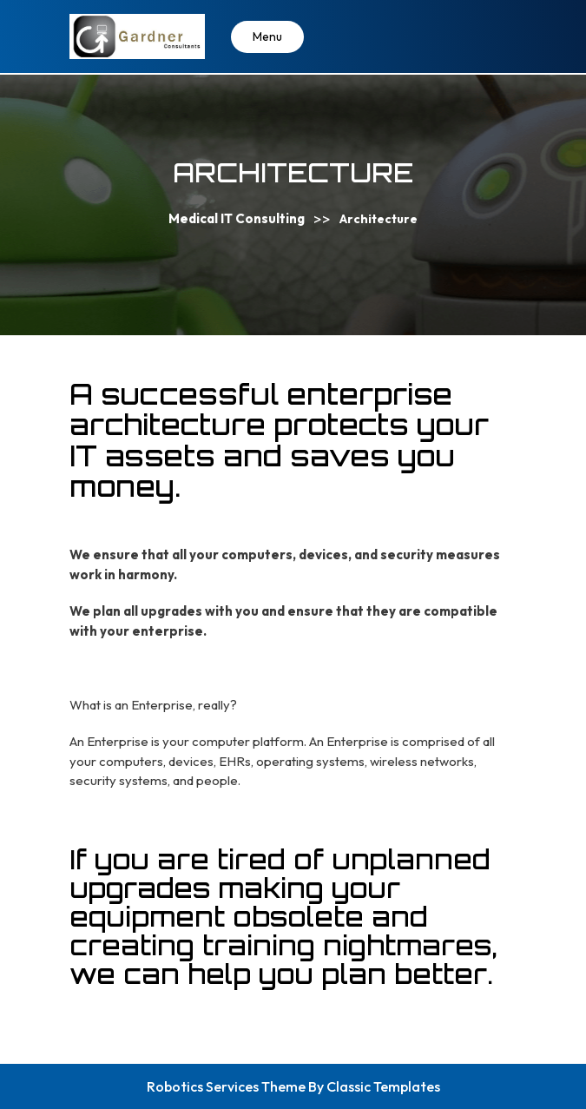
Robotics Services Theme (227, 1086)
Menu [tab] (267, 36)
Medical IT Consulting (236, 218)
